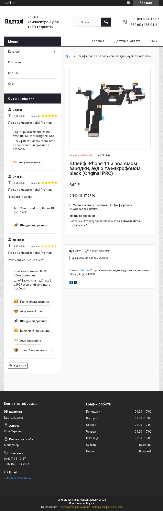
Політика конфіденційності (106, 507)
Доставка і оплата (127, 41)
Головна (98, 41)
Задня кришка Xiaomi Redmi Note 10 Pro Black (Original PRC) (33, 134)
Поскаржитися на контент (74, 507)
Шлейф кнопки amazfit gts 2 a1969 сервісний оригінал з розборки (32, 284)
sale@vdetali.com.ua (17, 478)
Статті (12, 83)
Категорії (14, 51)
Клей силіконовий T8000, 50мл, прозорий (30, 273)
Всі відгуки (16, 365)
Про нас (13, 73)
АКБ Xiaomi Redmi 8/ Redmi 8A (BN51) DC (34, 210)
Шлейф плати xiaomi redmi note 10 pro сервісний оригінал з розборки (34, 145)
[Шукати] (106, 22)
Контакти (14, 62)
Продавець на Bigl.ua (81, 503)
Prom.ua (101, 499)
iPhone (84, 270)
